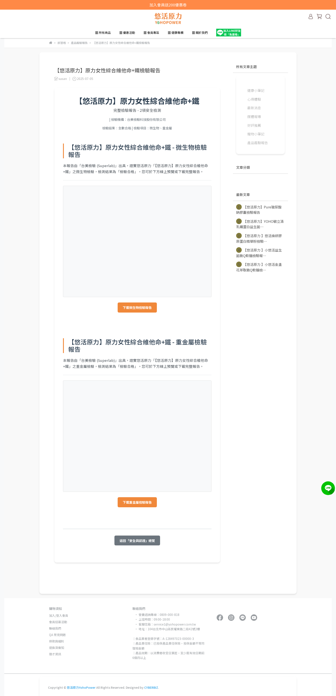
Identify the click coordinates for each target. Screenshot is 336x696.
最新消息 (254, 107)
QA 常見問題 (57, 635)
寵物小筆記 (255, 133)
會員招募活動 (58, 622)
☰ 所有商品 (103, 32)
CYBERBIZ (151, 687)
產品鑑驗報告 (257, 142)
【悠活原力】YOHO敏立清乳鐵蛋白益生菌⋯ (260, 224)
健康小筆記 (255, 90)
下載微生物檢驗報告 (137, 307)
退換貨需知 (56, 647)
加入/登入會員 (58, 615)
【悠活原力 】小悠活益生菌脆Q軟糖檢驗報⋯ (259, 252)
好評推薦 (254, 125)
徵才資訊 (55, 654)
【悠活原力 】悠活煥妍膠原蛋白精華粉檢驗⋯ (259, 238)
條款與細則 (56, 641)
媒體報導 (254, 116)
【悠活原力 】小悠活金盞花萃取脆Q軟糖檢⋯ (259, 267)
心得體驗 (254, 99)
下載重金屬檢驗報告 (137, 502)
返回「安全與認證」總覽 (137, 540)
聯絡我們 (55, 628)
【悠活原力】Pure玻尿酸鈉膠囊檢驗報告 (259, 209)
